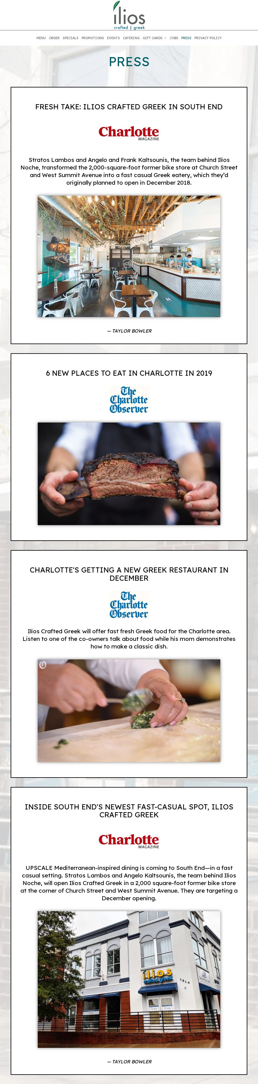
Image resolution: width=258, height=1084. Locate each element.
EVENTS (113, 38)
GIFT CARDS (154, 38)
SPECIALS (70, 38)
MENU (41, 38)
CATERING (131, 38)
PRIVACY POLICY (208, 38)
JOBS (173, 38)
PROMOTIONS (93, 38)
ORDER (54, 38)
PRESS (186, 38)
